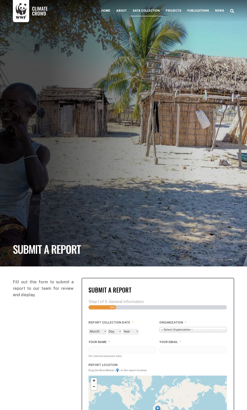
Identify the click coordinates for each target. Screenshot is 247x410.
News (219, 10)
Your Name (99, 342)
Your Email (170, 342)
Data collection (146, 10)
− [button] (94, 387)
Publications (198, 10)
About (121, 10)
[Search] (230, 11)
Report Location (103, 364)
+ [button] (94, 381)
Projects (173, 10)
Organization (172, 322)
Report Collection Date (111, 322)
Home (105, 10)
